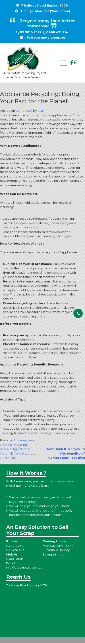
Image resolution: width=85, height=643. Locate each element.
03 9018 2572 (30, 32)
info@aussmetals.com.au (44, 37)
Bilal (40, 110)
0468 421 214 (57, 32)
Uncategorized (25, 440)
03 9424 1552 (15, 550)
